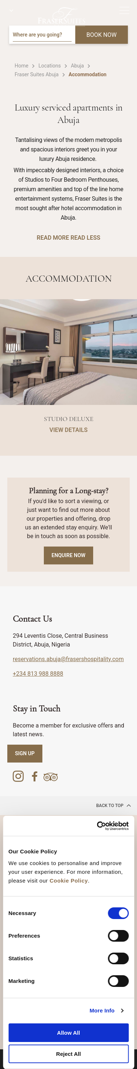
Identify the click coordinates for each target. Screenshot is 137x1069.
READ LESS (85, 237)
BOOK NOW (102, 34)
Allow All (68, 1033)
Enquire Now (68, 555)
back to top (113, 805)
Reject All (68, 1054)
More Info (102, 1010)
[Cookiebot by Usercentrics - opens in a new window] (97, 826)
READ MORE (53, 237)
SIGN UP (25, 753)
